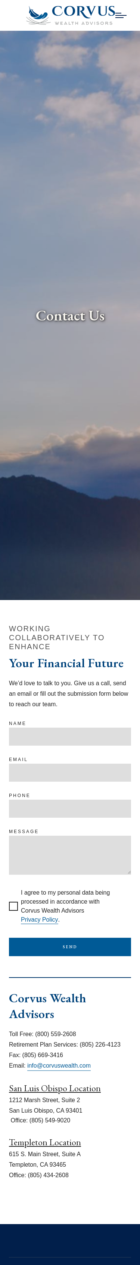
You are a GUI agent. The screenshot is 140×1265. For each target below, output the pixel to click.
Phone (20, 795)
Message (24, 831)
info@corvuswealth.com (59, 1065)
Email (18, 759)
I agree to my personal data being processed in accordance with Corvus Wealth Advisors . (59, 906)
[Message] (70, 855)
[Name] (70, 737)
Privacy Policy (39, 919)
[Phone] (70, 809)
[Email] (70, 773)
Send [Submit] (70, 946)
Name (18, 723)
